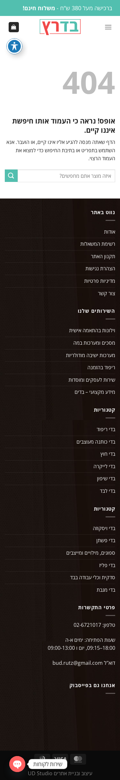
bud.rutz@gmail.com (77, 662)
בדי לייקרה (104, 466)
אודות (109, 231)
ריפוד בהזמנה (101, 367)
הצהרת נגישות (100, 268)
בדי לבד (107, 490)
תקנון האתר (103, 256)
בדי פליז (107, 565)
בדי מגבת (106, 589)
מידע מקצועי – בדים (95, 391)
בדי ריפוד (106, 429)
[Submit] (11, 175)
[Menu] (108, 27)
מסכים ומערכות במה (94, 342)
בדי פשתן (105, 540)
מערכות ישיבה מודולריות (90, 355)
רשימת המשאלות (97, 243)
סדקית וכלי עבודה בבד (92, 577)
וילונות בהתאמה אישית (92, 330)
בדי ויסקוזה (104, 528)
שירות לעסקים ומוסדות (91, 379)
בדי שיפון (106, 478)
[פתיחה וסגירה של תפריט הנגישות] (14, 46)
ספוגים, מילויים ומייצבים (90, 552)
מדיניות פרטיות (99, 280)
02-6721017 (87, 624)
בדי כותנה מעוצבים (95, 441)
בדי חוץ (107, 453)
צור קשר (106, 293)
